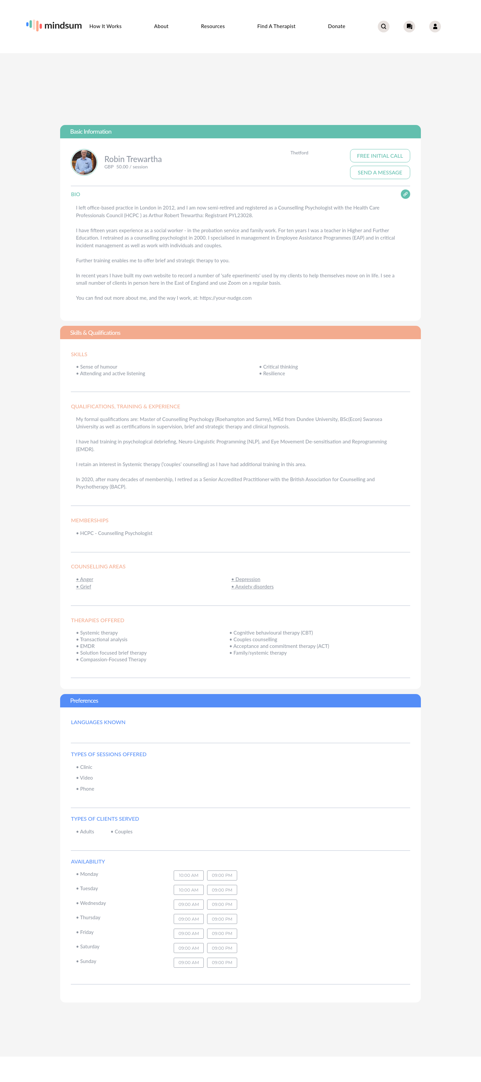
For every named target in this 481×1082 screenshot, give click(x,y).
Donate (336, 26)
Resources (213, 26)
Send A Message (380, 172)
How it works (105, 26)
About (161, 26)
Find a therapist (276, 26)
